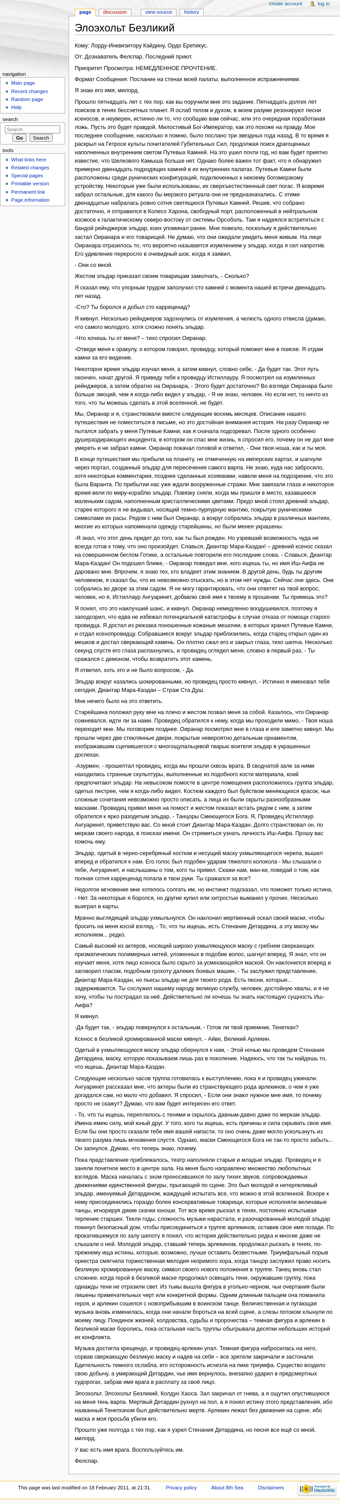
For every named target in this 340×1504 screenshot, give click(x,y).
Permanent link (28, 192)
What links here (28, 159)
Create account (285, 3)
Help (16, 107)
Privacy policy (181, 1487)
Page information (30, 200)
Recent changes (29, 91)
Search (10, 119)
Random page (27, 99)
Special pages (27, 175)
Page (85, 12)
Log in (324, 3)
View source (158, 12)
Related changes (30, 167)
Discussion (115, 12)
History (191, 12)
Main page (23, 83)
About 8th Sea (227, 1487)
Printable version (30, 183)
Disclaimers (271, 1487)
